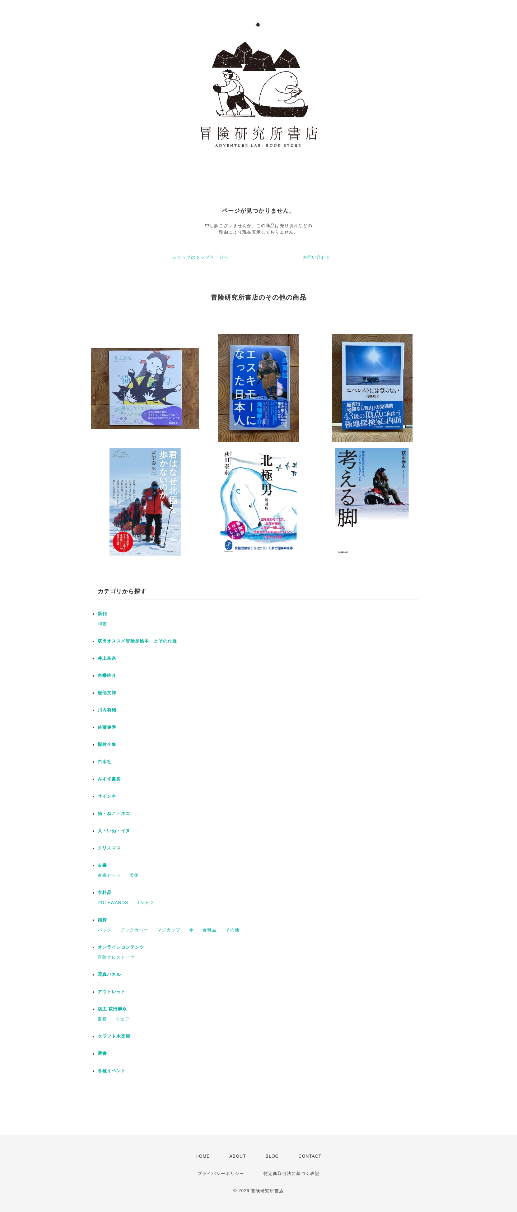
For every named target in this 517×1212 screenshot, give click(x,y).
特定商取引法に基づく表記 (292, 1173)
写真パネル (109, 974)
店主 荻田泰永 (112, 1008)
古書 (102, 865)
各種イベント (112, 1070)
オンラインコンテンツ (121, 947)
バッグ (105, 929)
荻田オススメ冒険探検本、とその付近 (137, 641)
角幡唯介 (107, 675)
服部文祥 (107, 692)
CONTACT (309, 1156)
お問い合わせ (317, 257)
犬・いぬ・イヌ (114, 830)
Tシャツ (145, 902)
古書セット (109, 875)
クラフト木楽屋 (114, 1036)
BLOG (272, 1156)
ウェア (123, 1019)
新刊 (102, 613)
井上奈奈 (107, 658)
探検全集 (107, 744)
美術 (134, 875)
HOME (203, 1156)
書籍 (102, 1019)
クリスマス (109, 848)
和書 (102, 623)
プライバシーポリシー (220, 1173)
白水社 (105, 761)
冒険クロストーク (116, 957)
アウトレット (112, 991)
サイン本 (107, 796)
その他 (232, 929)
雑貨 (102, 919)
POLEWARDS (113, 902)
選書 (102, 1053)
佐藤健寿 (107, 727)
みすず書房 (109, 779)
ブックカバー (134, 929)
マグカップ (169, 929)
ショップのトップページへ (200, 257)
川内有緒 (107, 710)
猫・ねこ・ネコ (114, 813)
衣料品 (105, 892)
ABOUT (237, 1156)
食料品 (209, 929)
